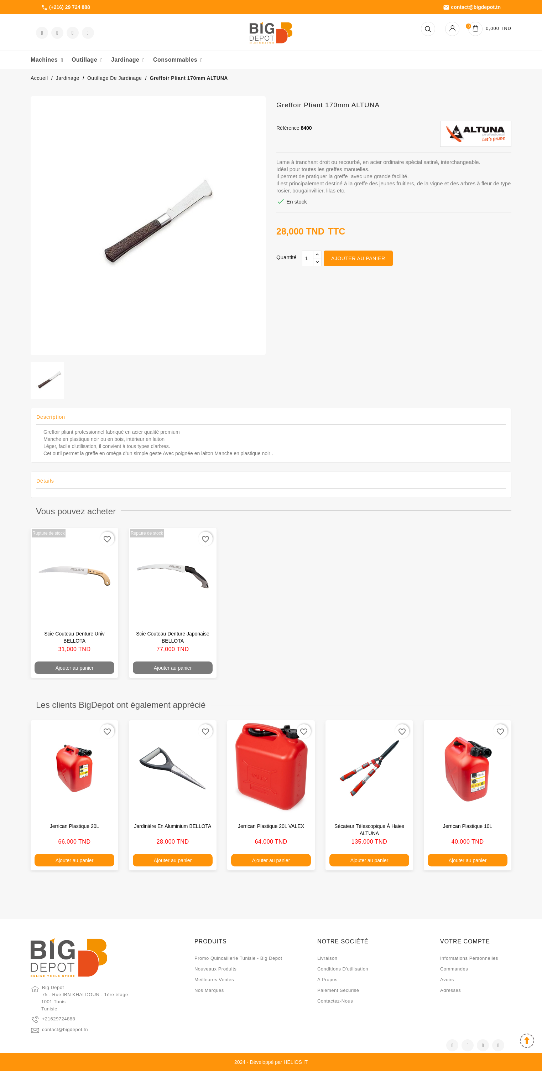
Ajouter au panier (358, 258)
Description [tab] (50, 417)
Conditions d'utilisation (342, 969)
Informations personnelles (469, 958)
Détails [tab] (45, 481)
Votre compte (465, 941)
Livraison (327, 958)
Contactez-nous (335, 1001)
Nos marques (209, 990)
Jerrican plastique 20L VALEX (271, 826)
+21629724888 (58, 1018)
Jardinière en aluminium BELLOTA (173, 826)
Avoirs (447, 979)
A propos (327, 979)
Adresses (450, 990)
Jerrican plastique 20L (74, 826)
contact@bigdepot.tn (472, 7)
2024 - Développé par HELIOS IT (271, 1062)
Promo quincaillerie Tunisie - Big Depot (238, 958)
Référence (287, 128)
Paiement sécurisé (338, 990)
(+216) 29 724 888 (65, 7)
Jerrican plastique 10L (468, 826)
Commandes (454, 969)
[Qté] (307, 258)
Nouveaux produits (215, 969)
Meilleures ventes (214, 979)
